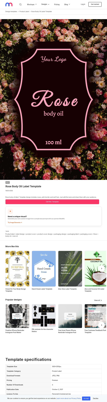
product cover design (44, 234)
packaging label (73, 234)
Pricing (56, 4)
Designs (44, 4)
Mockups (30, 4)
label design (20, 234)
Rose (95, 234)
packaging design (60, 234)
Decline (95, 398)
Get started (95, 4)
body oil (8, 236)
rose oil (15, 236)
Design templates (11, 11)
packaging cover (86, 234)
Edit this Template (52, 202)
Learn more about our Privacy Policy (68, 398)
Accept (86, 398)
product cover (31, 234)
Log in (83, 4)
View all (97, 300)
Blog (66, 4)
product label (24, 11)
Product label (9, 234)
